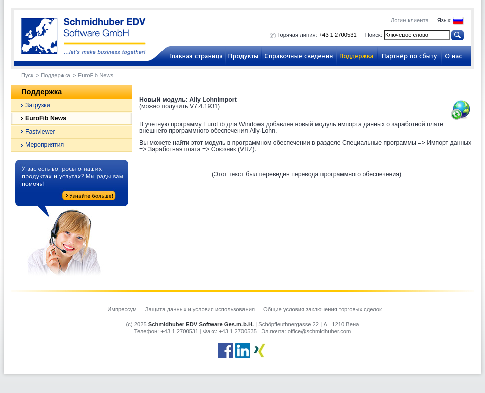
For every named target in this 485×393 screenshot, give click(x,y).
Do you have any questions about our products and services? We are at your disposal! (71, 219)
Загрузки (37, 105)
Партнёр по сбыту (409, 56)
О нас (456, 56)
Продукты (243, 56)
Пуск (27, 75)
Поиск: (373, 35)
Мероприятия (44, 144)
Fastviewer (40, 131)
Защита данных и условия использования (200, 309)
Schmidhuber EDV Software (83, 36)
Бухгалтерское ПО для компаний (192, 56)
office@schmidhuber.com (319, 331)
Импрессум (122, 309)
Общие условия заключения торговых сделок (322, 309)
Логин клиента (410, 20)
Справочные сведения (299, 56)
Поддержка (357, 56)
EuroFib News (45, 118)
